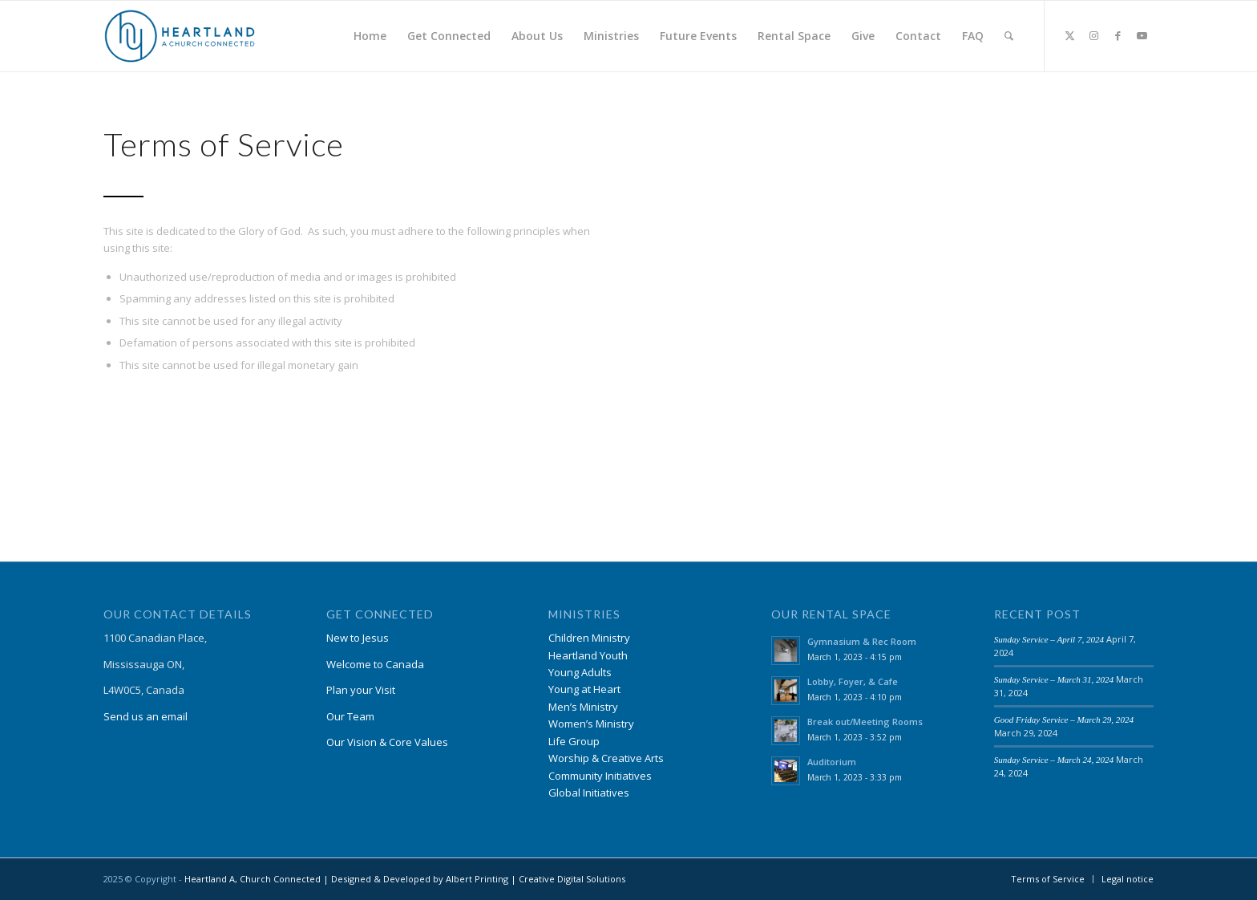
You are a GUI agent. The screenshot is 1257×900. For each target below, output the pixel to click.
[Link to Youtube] (1142, 35)
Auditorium (831, 762)
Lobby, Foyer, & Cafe (852, 681)
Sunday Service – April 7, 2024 (1049, 639)
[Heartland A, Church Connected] (180, 36)
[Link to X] (1069, 35)
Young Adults (580, 672)
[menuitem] (370, 36)
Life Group (574, 741)
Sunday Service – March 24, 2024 (1054, 759)
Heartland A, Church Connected (252, 879)
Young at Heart (584, 689)
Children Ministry (589, 637)
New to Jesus (357, 637)
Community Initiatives (600, 775)
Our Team (350, 716)
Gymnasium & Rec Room (861, 641)
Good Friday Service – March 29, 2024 (1064, 719)
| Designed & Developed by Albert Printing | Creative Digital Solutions (473, 879)
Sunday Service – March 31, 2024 (1054, 679)
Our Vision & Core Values (387, 742)
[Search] (1009, 36)
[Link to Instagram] (1093, 35)
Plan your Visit (360, 690)
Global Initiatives (588, 792)
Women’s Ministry (591, 723)
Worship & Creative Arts (606, 758)
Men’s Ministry (583, 706)
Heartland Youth (588, 655)
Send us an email (145, 716)
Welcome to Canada (375, 664)
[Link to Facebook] (1117, 35)
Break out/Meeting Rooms (865, 722)
